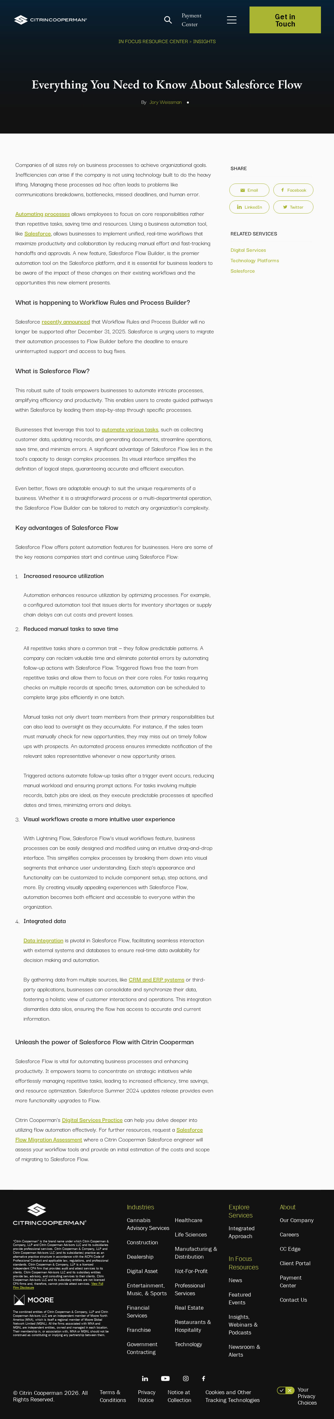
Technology (188, 1344)
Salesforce (37, 233)
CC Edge (290, 1249)
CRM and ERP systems (156, 979)
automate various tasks (130, 428)
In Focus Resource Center (153, 41)
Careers (289, 1234)
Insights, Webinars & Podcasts (243, 1325)
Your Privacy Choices (307, 1396)
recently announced (66, 321)
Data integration (43, 939)
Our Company (296, 1220)
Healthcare (188, 1220)
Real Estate (189, 1307)
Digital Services (248, 249)
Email (249, 189)
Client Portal (295, 1263)
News (235, 1280)
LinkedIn (249, 206)
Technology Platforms (255, 260)
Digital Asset (142, 1271)
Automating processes (42, 213)
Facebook (293, 189)
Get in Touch (285, 20)
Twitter (293, 206)
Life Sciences (191, 1234)
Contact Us (293, 1300)
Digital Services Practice (92, 1119)
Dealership (140, 1256)
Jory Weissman (165, 101)
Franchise (139, 1330)
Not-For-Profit (191, 1271)
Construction (142, 1242)
